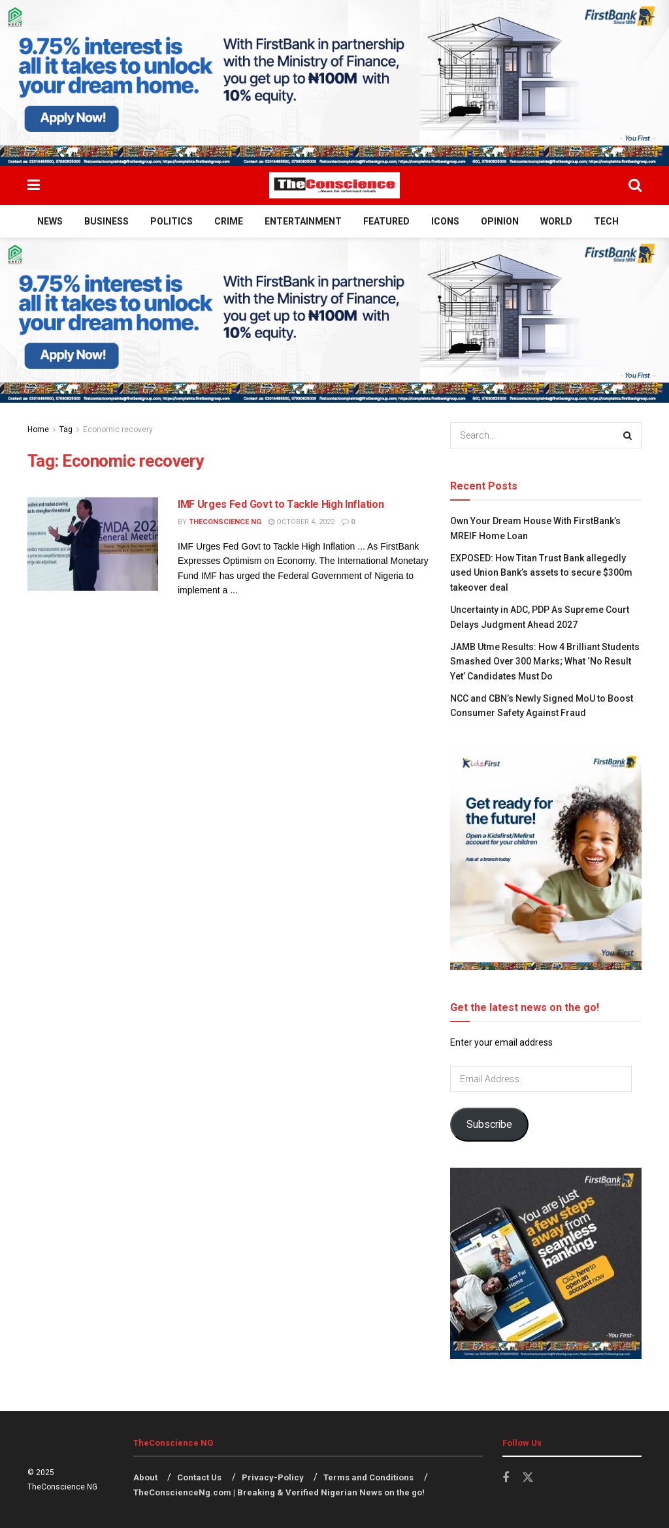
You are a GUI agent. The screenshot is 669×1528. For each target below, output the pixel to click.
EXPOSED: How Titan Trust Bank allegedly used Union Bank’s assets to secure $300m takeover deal (541, 573)
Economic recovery (118, 429)
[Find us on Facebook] (505, 1478)
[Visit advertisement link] (334, 83)
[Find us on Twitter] (528, 1478)
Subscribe (489, 1124)
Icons (445, 221)
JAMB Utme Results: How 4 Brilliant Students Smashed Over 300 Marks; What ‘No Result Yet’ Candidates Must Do (545, 661)
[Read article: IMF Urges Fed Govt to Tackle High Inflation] (92, 544)
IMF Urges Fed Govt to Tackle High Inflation (280, 504)
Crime (228, 221)
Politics (171, 221)
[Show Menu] (33, 185)
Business (106, 221)
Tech (606, 221)
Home (38, 429)
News (50, 221)
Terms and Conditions (368, 1477)
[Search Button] (635, 185)
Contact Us (199, 1477)
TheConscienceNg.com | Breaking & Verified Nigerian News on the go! (279, 1492)
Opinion (500, 221)
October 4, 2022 (301, 522)
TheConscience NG (225, 522)
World (556, 221)
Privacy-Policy (273, 1477)
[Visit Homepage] (334, 185)
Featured (386, 221)
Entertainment (303, 221)
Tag (66, 429)
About (145, 1477)
